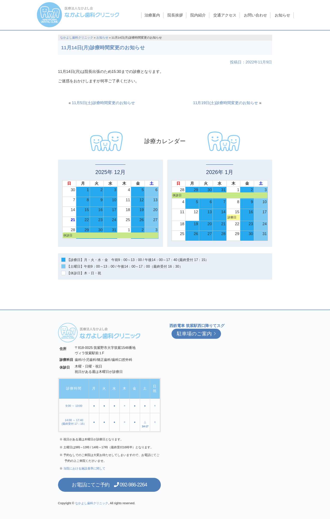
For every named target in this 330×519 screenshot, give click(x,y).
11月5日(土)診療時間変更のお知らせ (103, 103)
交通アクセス (224, 15)
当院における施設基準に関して (84, 468)
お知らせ (282, 15)
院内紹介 (198, 15)
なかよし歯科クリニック (76, 37)
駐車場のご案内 (196, 333)
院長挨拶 (175, 15)
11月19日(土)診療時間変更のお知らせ (225, 103)
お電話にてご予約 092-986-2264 (109, 485)
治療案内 (152, 15)
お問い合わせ (255, 15)
